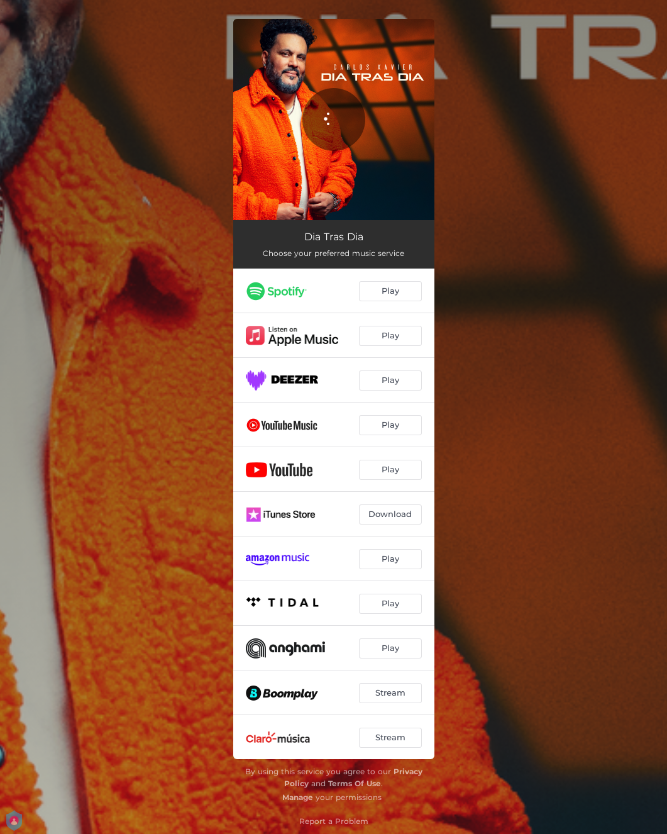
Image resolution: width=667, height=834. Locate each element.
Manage (297, 797)
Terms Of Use (354, 783)
